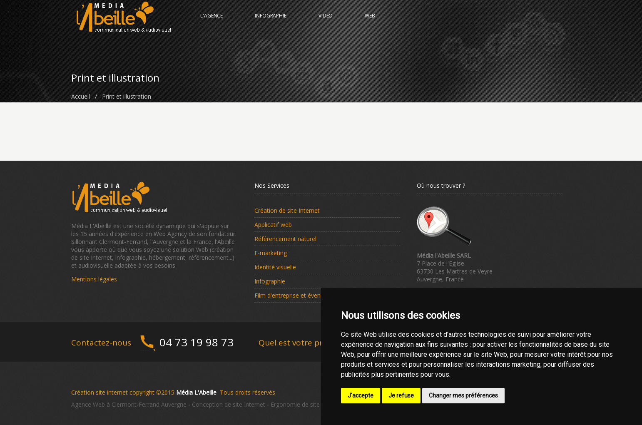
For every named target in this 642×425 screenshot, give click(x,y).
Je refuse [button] (401, 395)
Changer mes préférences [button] (463, 395)
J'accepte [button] (360, 395)
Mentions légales (94, 279)
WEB (370, 22)
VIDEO (326, 22)
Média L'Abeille (196, 392)
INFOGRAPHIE (270, 22)
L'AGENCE (211, 22)
